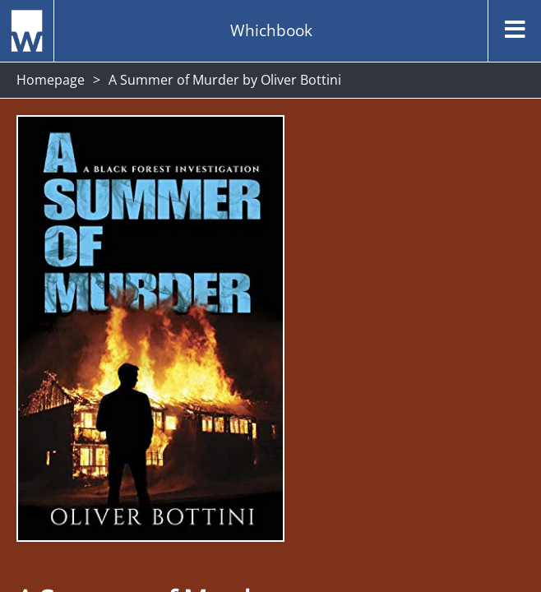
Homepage (50, 80)
